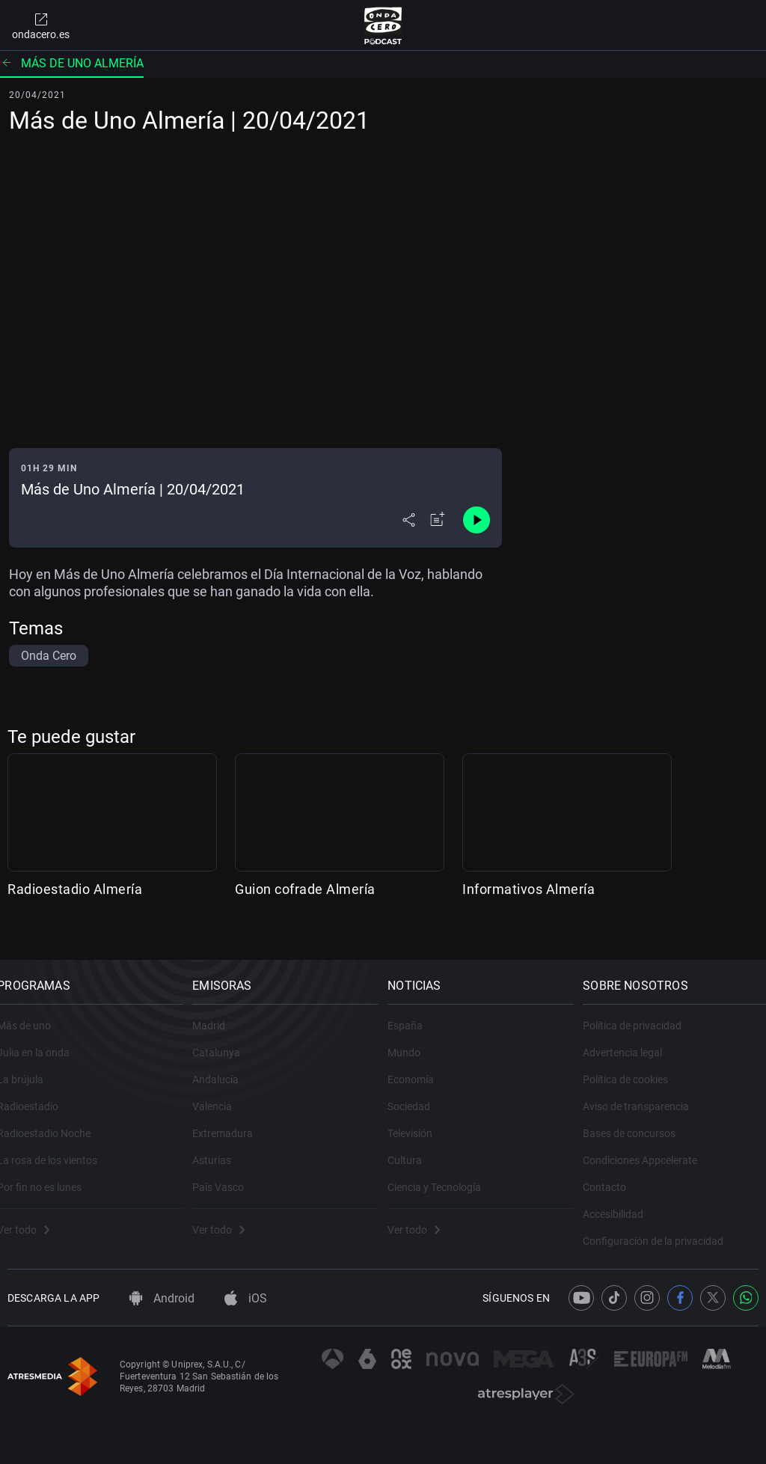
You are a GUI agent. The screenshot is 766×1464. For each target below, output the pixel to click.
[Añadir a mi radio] (437, 520)
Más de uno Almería (72, 63)
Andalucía (226, 1064)
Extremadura (233, 1118)
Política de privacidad (642, 1010)
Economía (421, 1064)
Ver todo (33, 1214)
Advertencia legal (632, 1037)
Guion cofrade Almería (305, 889)
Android (161, 1298)
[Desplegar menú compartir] (408, 520)
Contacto (615, 1171)
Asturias (222, 1145)
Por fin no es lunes (49, 1171)
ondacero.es (41, 25)
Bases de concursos (639, 1118)
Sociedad (419, 1091)
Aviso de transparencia (646, 1091)
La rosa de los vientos (57, 1145)
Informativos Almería (528, 889)
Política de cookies (635, 1064)
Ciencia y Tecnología (444, 1171)
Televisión (420, 1118)
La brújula (30, 1064)
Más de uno (34, 1010)
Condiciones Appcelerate (650, 1145)
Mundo (414, 1037)
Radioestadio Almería (74, 889)
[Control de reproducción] (476, 519)
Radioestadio (38, 1091)
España (415, 1010)
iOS (245, 1298)
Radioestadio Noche (54, 1118)
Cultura (415, 1145)
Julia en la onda (43, 1037)
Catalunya (227, 1037)
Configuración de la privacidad (663, 1225)
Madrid (219, 1010)
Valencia (222, 1091)
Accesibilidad (623, 1198)
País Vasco (228, 1171)
